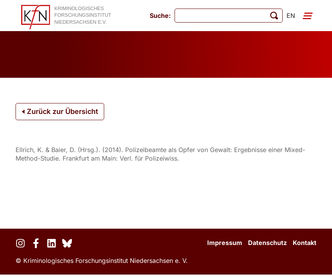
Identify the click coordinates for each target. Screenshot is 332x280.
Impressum (224, 243)
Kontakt (304, 243)
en (291, 15)
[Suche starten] (274, 15)
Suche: (160, 15)
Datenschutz (267, 243)
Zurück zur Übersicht (60, 111)
